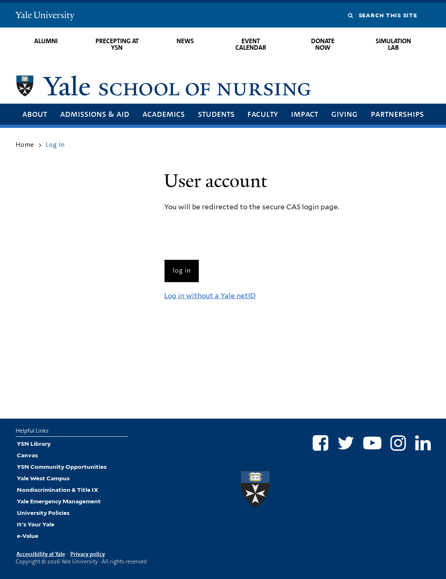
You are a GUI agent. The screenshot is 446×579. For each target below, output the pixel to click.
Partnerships (397, 114)
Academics (163, 114)
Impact (304, 114)
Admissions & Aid (94, 114)
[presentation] (226, 236)
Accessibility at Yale (40, 554)
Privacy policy (87, 554)
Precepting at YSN (117, 44)
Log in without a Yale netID (210, 296)
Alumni (46, 41)
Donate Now (322, 44)
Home (25, 144)
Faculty (262, 114)
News (185, 41)
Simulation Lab (393, 44)
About (34, 114)
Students (216, 114)
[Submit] (181, 270)
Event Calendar (250, 44)
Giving (344, 114)
